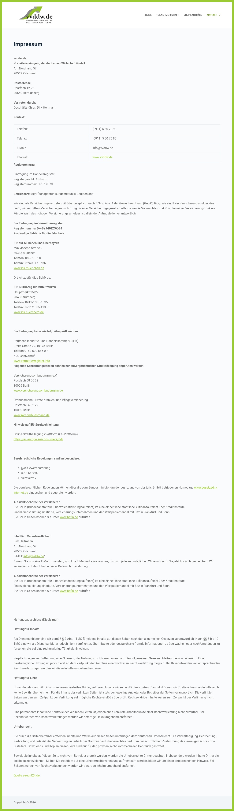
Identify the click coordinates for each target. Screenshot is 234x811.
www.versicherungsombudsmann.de (38, 390)
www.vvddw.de (102, 157)
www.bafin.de (69, 517)
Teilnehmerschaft (167, 15)
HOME (148, 15)
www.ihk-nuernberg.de (29, 312)
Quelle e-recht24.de (27, 775)
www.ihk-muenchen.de (29, 268)
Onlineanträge (193, 15)
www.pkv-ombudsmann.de (32, 415)
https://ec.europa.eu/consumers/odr (38, 439)
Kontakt (213, 15)
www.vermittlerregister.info (32, 361)
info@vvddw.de (33, 556)
